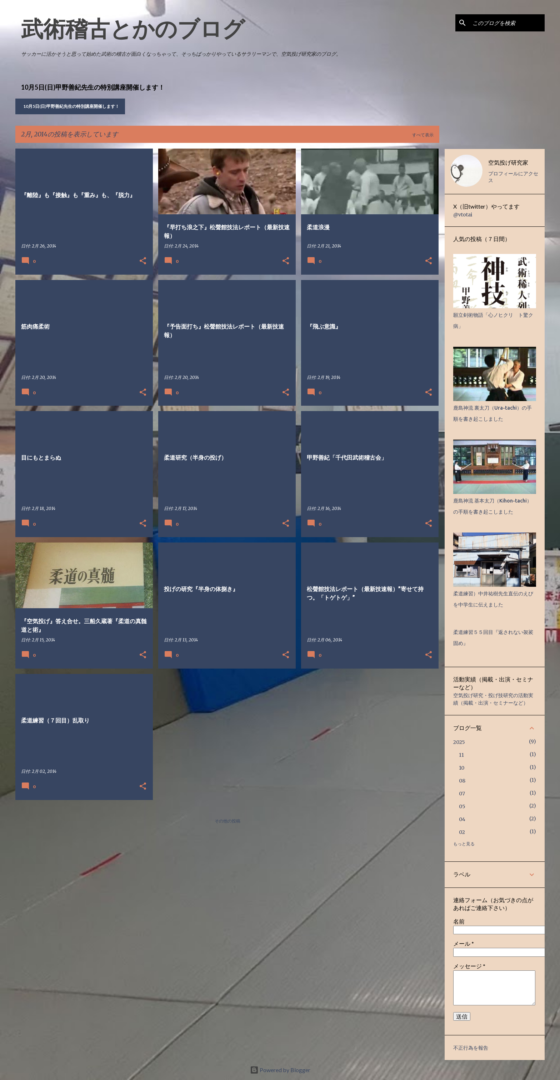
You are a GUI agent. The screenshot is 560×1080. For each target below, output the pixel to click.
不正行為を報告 (470, 1048)
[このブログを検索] (507, 22)
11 (461, 755)
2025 (459, 742)
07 (462, 793)
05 (462, 806)
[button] (143, 261)
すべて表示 (423, 135)
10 (461, 768)
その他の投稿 (227, 821)
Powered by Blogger (280, 1069)
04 (462, 819)
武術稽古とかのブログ (133, 28)
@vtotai (462, 214)
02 (462, 832)
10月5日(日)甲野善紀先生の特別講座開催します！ (71, 106)
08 (462, 781)
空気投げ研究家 (508, 162)
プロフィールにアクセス (513, 176)
